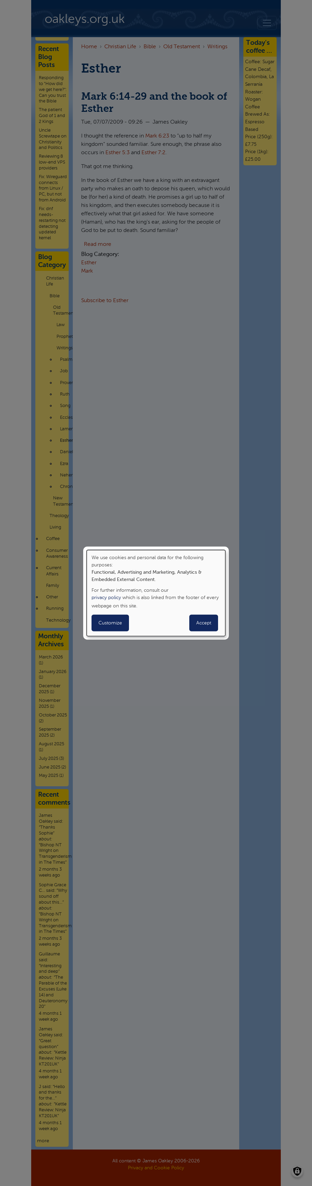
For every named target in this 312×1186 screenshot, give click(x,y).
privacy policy (106, 597)
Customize (110, 623)
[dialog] (156, 593)
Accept (203, 623)
